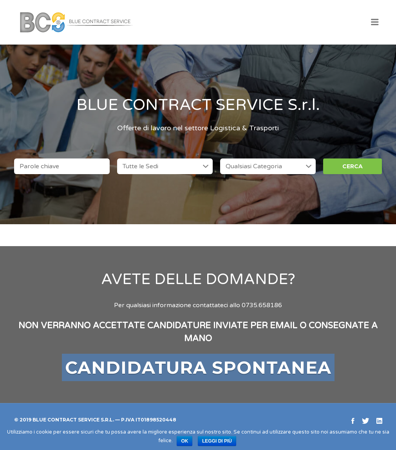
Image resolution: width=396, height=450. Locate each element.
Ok (184, 441)
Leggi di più (217, 441)
